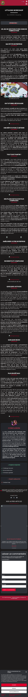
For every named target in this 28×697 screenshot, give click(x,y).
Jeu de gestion (11, 489)
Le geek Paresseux (19, 489)
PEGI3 (7, 491)
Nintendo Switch (21, 490)
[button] (26, 672)
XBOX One (21, 491)
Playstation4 (12, 491)
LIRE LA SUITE (14, 531)
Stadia (16, 491)
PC (26, 490)
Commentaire (5, 559)
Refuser (14, 688)
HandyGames (5, 489)
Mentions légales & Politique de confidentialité (18, 598)
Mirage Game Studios (12, 490)
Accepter (14, 685)
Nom (3, 575)
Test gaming (18, 15)
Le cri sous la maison (14, 524)
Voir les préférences (14, 691)
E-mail (4, 579)
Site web (4, 584)
